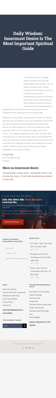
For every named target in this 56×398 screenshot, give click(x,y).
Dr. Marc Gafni (8, 154)
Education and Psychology (39, 311)
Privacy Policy (8, 302)
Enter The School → (13, 222)
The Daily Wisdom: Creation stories (16, 173)
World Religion (34, 317)
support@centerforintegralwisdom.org (16, 258)
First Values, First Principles (39, 292)
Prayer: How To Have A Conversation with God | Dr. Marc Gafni (40, 271)
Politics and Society (36, 308)
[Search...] (12, 326)
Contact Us (7, 305)
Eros (31, 314)
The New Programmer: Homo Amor (40, 304)
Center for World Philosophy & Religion (33, 343)
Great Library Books (10, 299)
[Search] (24, 326)
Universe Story (34, 298)
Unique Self (33, 301)
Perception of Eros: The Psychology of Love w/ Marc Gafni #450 (40, 257)
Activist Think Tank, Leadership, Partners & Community (14, 294)
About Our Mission (10, 289)
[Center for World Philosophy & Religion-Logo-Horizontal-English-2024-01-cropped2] (14, 2)
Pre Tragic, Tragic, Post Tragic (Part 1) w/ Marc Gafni (41, 245)
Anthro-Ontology (35, 295)
